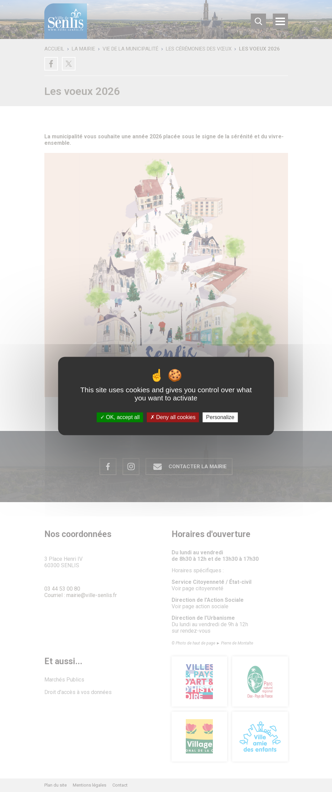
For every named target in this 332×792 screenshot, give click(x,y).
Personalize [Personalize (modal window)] (220, 417)
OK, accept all (120, 417)
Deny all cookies (173, 417)
